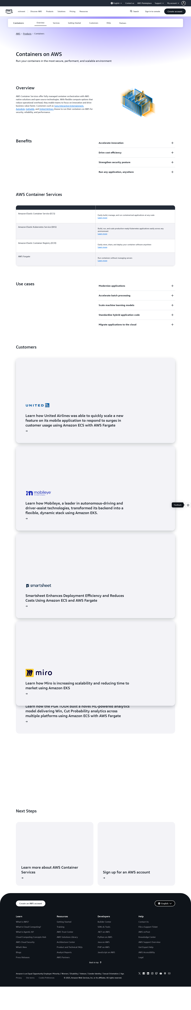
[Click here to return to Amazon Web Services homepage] (9, 13)
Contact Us (143, 921)
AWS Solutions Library (67, 937)
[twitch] (156, 973)
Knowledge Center (147, 937)
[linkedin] (148, 973)
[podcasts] (165, 973)
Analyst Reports (64, 952)
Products (27, 33)
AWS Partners (63, 957)
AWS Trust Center (65, 932)
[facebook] (144, 973)
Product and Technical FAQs (70, 947)
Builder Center (104, 921)
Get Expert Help (145, 947)
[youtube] (161, 973)
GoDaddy (30, 109)
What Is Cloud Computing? (28, 926)
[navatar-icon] (183, 3)
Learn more (102, 218)
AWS (18, 33)
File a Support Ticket (148, 926)
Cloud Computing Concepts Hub (31, 937)
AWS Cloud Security (25, 942)
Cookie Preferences (46, 978)
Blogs (18, 952)
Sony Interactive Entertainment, (69, 105)
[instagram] (152, 973)
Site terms (30, 978)
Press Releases (23, 957)
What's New (21, 947)
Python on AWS (105, 937)
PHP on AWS (104, 947)
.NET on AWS (104, 932)
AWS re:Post (144, 932)
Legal (141, 957)
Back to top (95, 962)
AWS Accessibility (146, 952)
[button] (186, 3)
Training (60, 926)
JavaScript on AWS (106, 952)
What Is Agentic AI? (25, 932)
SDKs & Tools (104, 926)
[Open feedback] (188, 505)
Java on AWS (104, 942)
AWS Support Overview (149, 942)
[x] (139, 973)
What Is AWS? (22, 921)
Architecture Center (66, 942)
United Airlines (46, 109)
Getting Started (64, 921)
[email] (169, 973)
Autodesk (20, 109)
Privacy (19, 978)
